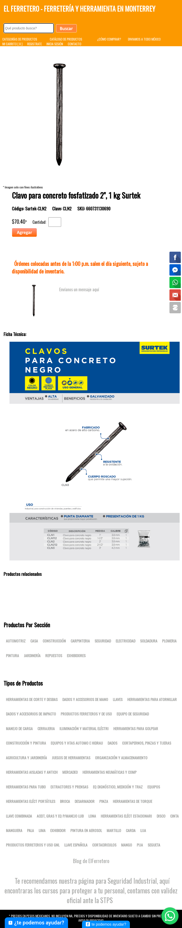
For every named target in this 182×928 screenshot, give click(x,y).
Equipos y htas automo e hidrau (77, 743)
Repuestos (53, 655)
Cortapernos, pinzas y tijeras (146, 743)
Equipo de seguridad (133, 714)
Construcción (54, 641)
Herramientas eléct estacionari (126, 816)
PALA (30, 830)
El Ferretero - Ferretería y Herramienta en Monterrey (79, 9)
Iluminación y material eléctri (84, 728)
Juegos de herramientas (71, 757)
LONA (92, 816)
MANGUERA (14, 830)
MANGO (126, 845)
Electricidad (125, 641)
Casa (34, 641)
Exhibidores (76, 655)
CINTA (174, 816)
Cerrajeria (46, 728)
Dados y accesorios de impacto (31, 714)
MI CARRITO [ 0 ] (12, 43)
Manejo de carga (19, 728)
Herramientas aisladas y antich (32, 772)
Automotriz (16, 641)
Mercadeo (70, 772)
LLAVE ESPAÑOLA (75, 845)
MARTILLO (114, 830)
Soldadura (148, 641)
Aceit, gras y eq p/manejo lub (60, 816)
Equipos (153, 787)
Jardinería (32, 655)
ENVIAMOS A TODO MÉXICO (144, 39)
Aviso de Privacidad (91, 920)
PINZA (103, 801)
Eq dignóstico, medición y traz (118, 787)
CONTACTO (74, 43)
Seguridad (103, 641)
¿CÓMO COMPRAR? (109, 39)
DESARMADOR (85, 801)
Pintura (12, 655)
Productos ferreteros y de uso (86, 714)
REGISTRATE (34, 43)
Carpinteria (80, 641)
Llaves (118, 699)
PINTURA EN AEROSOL (86, 830)
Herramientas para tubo (26, 787)
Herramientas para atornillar (152, 699)
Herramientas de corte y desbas (32, 699)
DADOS (112, 743)
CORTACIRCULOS (104, 845)
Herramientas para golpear (135, 728)
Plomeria (169, 641)
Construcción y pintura (26, 743)
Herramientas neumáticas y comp (109, 772)
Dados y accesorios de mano (85, 699)
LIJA (143, 830)
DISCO (161, 816)
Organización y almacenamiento (121, 757)
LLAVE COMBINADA (19, 816)
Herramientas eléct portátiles (30, 801)
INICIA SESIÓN (54, 43)
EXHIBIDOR (58, 830)
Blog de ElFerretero (91, 860)
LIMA (42, 830)
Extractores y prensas (69, 787)
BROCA (65, 801)
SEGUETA (154, 845)
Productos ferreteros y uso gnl (32, 845)
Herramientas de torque (132, 801)
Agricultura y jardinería (26, 757)
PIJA (140, 845)
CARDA (131, 830)
